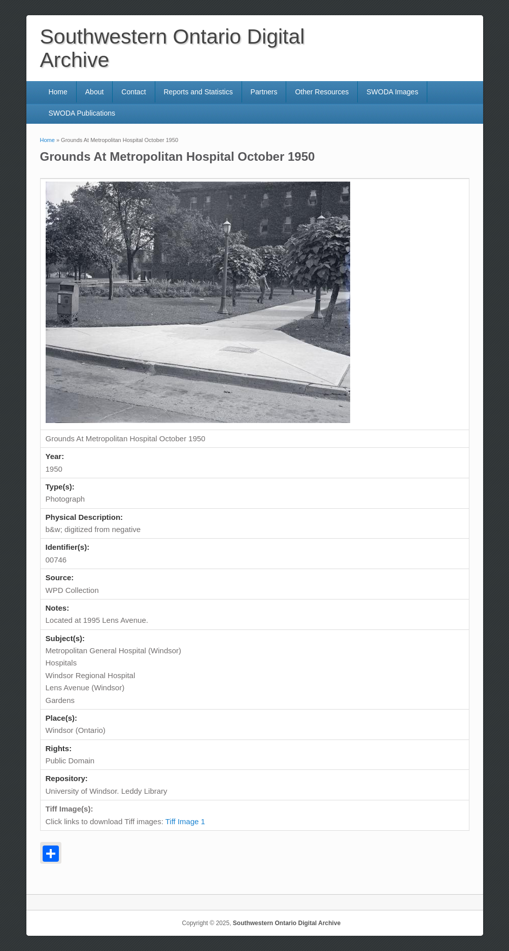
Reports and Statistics (197, 92)
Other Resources (322, 92)
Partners (264, 92)
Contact (133, 92)
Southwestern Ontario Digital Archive (287, 923)
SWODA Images (392, 92)
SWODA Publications (81, 113)
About (94, 92)
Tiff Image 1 (185, 821)
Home (57, 92)
